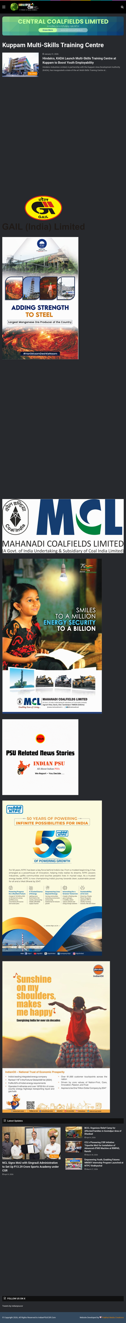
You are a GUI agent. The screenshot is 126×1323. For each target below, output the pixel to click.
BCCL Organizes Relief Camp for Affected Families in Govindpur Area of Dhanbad (102, 1131)
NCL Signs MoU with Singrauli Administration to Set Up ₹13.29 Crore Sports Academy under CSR (30, 1166)
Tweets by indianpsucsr (12, 1306)
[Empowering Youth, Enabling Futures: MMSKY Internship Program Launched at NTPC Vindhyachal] (73, 1164)
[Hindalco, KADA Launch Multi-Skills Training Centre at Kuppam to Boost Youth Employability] (20, 65)
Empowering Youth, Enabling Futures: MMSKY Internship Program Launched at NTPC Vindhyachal (103, 1162)
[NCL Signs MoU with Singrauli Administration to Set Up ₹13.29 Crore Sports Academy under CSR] (31, 1143)
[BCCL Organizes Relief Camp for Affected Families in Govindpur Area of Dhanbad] (73, 1132)
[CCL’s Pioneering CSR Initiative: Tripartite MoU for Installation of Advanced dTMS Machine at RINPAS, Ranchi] (73, 1146)
